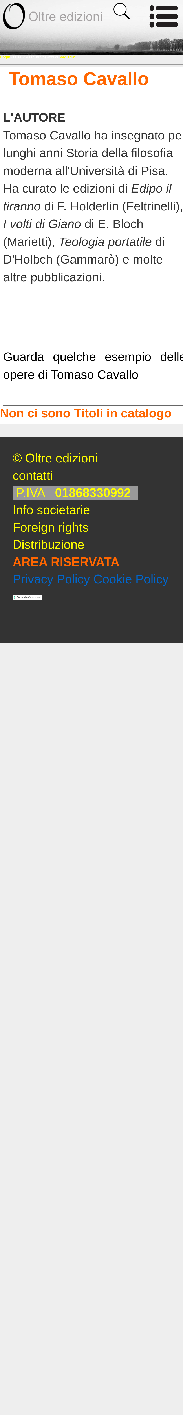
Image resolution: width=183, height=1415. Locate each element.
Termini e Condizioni (28, 597)
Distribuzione (48, 545)
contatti (33, 476)
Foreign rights (50, 527)
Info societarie (51, 510)
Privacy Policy (51, 579)
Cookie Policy (130, 579)
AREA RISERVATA (66, 562)
